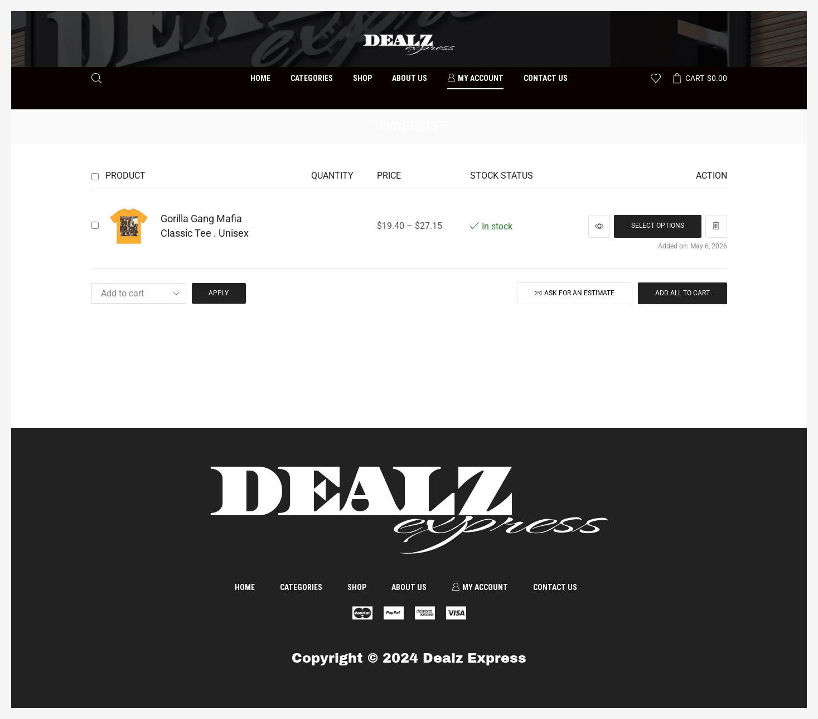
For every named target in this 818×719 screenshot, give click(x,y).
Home (260, 78)
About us (409, 78)
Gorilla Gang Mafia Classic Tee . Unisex (205, 226)
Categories (312, 78)
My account (475, 78)
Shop (362, 78)
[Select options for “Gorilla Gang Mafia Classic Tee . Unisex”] (657, 226)
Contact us (546, 78)
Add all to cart (682, 293)
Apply (219, 293)
